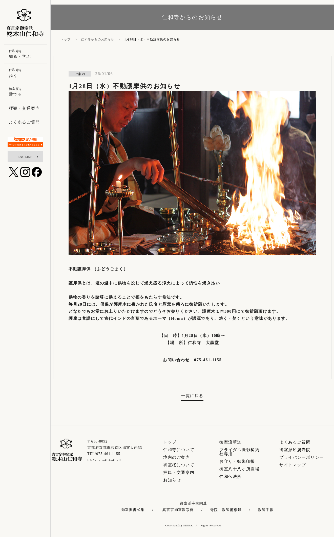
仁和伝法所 (230, 476)
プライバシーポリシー (301, 457)
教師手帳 (266, 510)
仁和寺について (178, 450)
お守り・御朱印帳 (237, 461)
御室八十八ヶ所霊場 (239, 469)
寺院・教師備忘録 (225, 510)
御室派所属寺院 (294, 450)
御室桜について (178, 465)
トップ (66, 39)
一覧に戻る (192, 396)
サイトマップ (292, 465)
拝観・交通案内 (178, 472)
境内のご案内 (176, 457)
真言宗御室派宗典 (178, 510)
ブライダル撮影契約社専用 (239, 452)
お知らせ (172, 480)
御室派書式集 (132, 510)
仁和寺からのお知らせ (97, 39)
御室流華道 (230, 442)
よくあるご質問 (294, 442)
